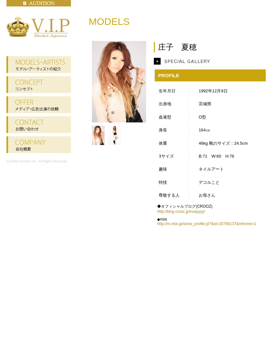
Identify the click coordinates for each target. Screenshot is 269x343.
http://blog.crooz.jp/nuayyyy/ (181, 211)
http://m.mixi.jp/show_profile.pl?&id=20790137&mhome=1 (206, 224)
